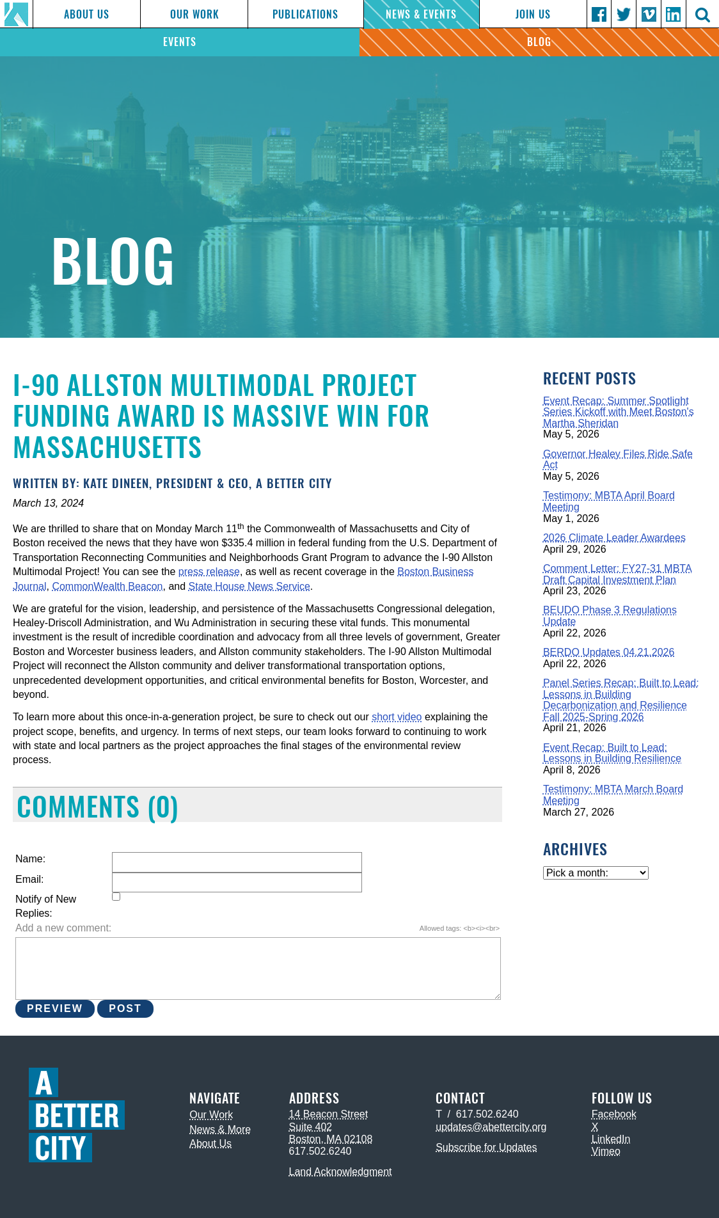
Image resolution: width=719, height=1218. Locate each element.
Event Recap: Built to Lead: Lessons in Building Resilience (612, 753)
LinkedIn (611, 1139)
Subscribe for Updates (486, 1147)
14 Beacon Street (328, 1114)
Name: (30, 858)
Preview (55, 1008)
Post (125, 1008)
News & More (220, 1129)
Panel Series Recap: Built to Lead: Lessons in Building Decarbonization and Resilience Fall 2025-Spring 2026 (621, 699)
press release (209, 571)
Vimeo (606, 1151)
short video (397, 716)
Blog (539, 42)
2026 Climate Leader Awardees (614, 537)
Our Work (194, 14)
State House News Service (249, 586)
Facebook (614, 1114)
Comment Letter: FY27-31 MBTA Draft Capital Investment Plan (617, 574)
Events (179, 42)
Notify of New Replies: (45, 906)
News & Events (421, 14)
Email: (29, 879)
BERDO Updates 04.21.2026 (608, 652)
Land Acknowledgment (340, 1171)
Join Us (533, 14)
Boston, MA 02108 (331, 1139)
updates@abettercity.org (491, 1126)
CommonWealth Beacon (107, 586)
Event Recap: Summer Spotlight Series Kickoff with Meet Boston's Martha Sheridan (618, 412)
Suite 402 (311, 1126)
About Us (86, 14)
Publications (305, 14)
